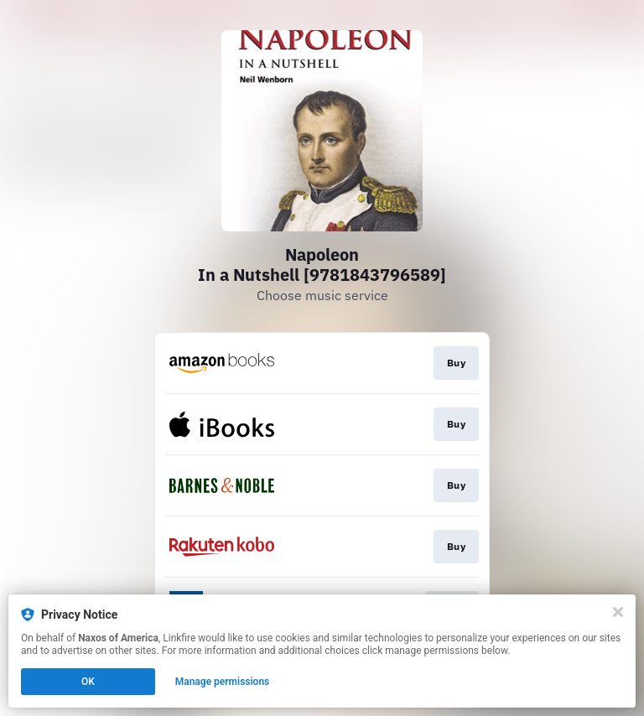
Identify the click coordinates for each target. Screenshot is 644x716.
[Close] (618, 612)
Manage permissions (222, 681)
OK (88, 681)
